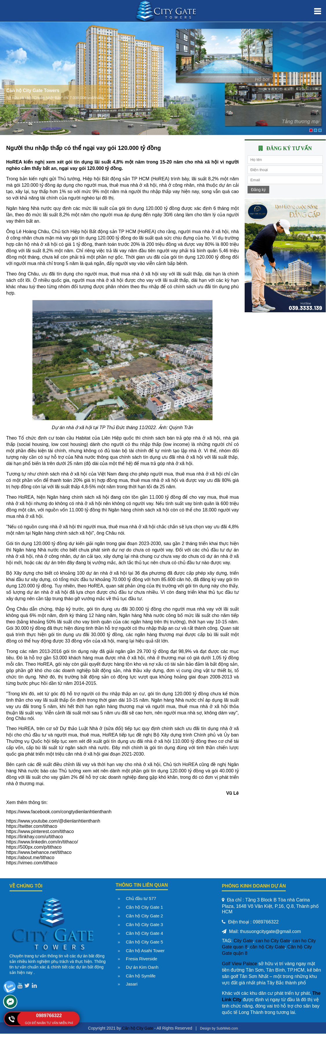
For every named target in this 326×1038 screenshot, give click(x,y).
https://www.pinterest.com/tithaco (40, 831)
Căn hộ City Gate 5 (144, 941)
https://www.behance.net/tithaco (39, 852)
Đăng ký (258, 189)
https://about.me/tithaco (30, 857)
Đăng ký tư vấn (289, 148)
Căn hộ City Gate (137, 1028)
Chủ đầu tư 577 (141, 898)
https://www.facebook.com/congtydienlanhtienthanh (58, 811)
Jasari (132, 983)
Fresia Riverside (141, 958)
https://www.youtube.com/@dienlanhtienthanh (53, 821)
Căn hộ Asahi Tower (145, 950)
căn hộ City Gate (267, 946)
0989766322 (49, 1015)
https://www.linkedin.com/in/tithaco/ (42, 841)
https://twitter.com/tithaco (31, 826)
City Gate (243, 940)
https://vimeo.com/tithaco (31, 862)
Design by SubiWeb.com (219, 1028)
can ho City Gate (273, 940)
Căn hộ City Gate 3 (144, 924)
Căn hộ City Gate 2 (144, 915)
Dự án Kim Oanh (142, 967)
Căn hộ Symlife (140, 975)
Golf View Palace (239, 963)
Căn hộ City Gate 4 (144, 933)
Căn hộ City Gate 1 (144, 907)
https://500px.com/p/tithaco (33, 847)
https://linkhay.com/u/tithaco (34, 836)
